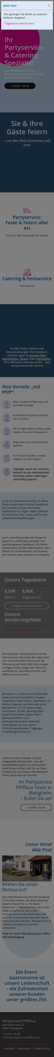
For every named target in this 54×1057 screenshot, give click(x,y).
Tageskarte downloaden (18, 23)
